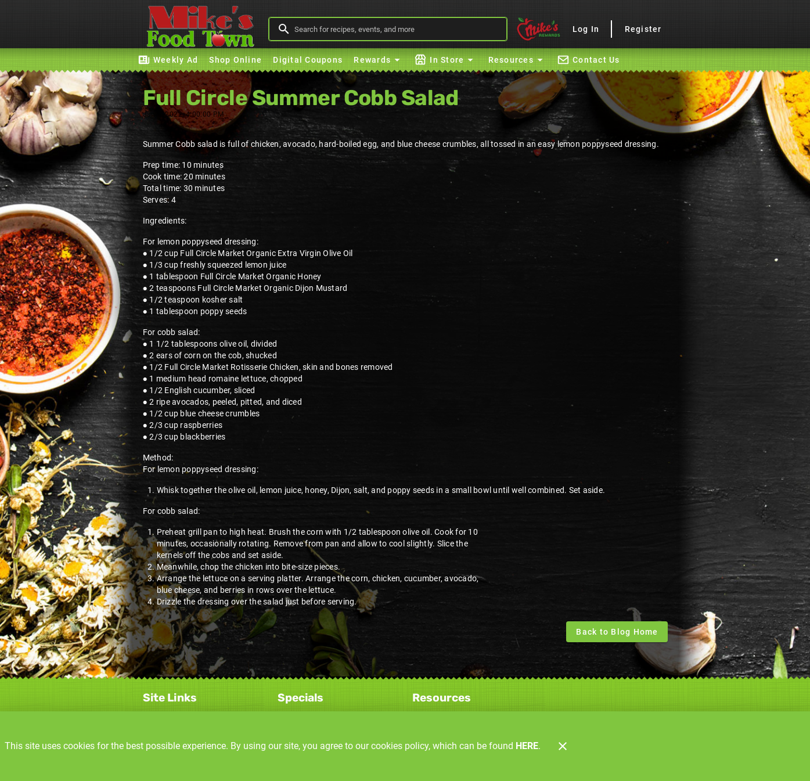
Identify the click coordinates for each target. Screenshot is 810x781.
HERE (527, 745)
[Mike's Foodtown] (203, 29)
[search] (396, 29)
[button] (378, 59)
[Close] (562, 746)
